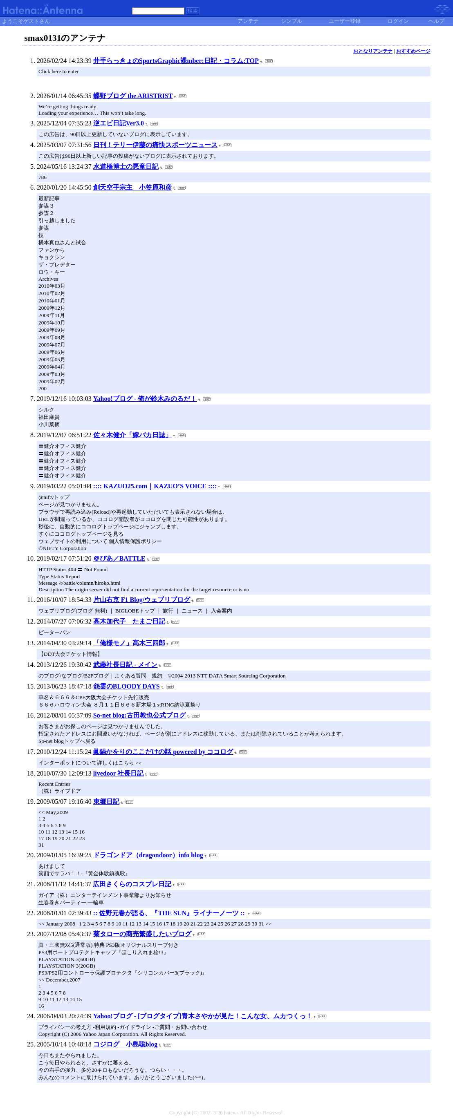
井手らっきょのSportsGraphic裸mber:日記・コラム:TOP (176, 60)
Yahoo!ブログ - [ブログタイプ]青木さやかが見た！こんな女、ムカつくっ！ (202, 1016)
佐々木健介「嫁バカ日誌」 (132, 435)
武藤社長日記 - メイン (125, 664)
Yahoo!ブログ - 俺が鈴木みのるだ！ (145, 398)
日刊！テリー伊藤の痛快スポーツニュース (155, 144)
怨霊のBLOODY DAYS (126, 686)
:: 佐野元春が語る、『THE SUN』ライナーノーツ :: (170, 913)
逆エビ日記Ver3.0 (118, 123)
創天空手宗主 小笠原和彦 (132, 187)
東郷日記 (106, 801)
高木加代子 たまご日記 (129, 621)
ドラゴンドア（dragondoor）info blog (148, 855)
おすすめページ (413, 51)
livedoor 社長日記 (118, 773)
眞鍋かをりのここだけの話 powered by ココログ (163, 751)
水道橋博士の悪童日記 (126, 166)
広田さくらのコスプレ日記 (132, 884)
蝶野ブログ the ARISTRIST (133, 95)
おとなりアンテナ (372, 51)
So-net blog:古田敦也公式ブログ (139, 715)
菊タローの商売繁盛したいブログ (142, 933)
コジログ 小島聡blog (125, 1044)
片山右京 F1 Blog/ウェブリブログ (141, 599)
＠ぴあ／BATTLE (119, 558)
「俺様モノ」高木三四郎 (129, 642)
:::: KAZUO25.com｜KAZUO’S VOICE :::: (155, 486)
